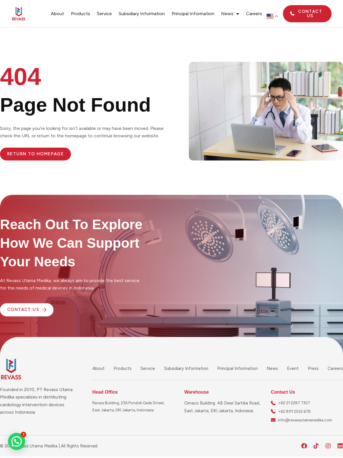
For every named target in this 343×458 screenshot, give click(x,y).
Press (313, 368)
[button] (16, 441)
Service (104, 13)
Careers (254, 13)
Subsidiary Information (142, 13)
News (230, 14)
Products (80, 13)
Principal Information (193, 13)
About (57, 13)
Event (294, 368)
